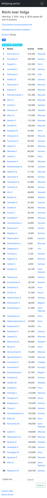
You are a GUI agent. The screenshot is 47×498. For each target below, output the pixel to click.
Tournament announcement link (17, 24)
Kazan (40, 398)
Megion (41, 302)
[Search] (35, 479)
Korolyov (42, 367)
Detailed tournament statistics (16, 29)
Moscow (41, 53)
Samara (5, 34)
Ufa (39, 248)
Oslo (40, 74)
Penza (40, 292)
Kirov (40, 156)
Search (40, 485)
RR (4, 40)
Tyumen (41, 166)
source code (7, 491)
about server (7, 494)
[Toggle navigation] (41, 3)
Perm (40, 64)
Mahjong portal (11, 3)
